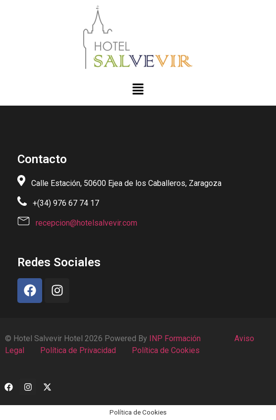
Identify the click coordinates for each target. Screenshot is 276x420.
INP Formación (175, 338)
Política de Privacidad (77, 350)
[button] (138, 90)
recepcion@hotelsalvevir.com (86, 223)
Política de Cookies (165, 350)
